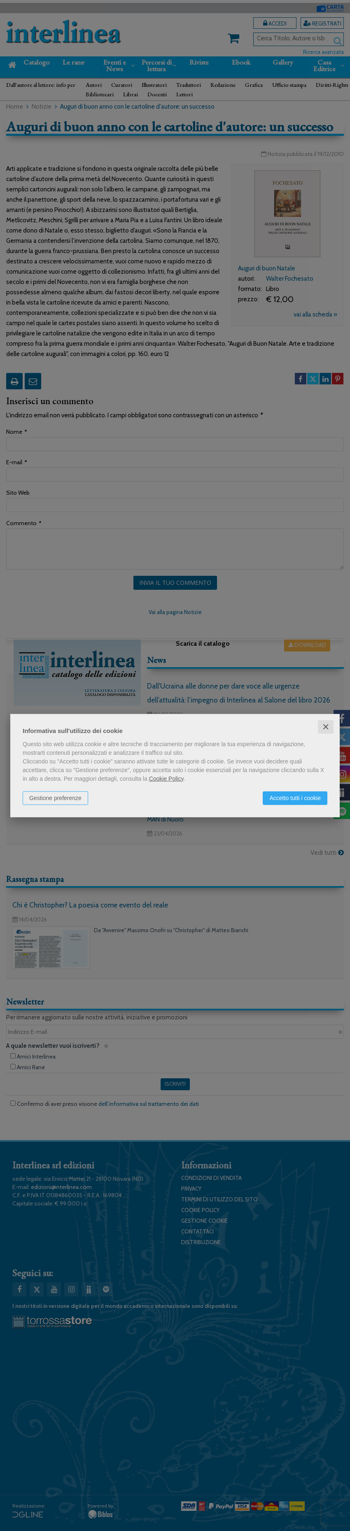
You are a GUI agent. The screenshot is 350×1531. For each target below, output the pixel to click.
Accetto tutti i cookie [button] (295, 797)
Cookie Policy (166, 778)
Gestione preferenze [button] (55, 797)
